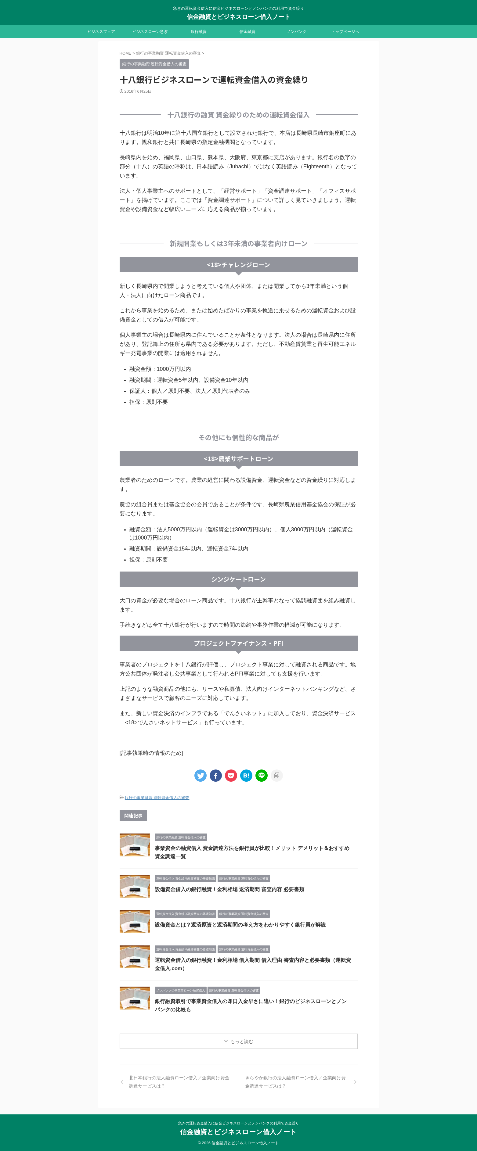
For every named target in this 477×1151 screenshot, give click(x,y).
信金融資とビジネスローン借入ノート (239, 16)
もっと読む (241, 1040)
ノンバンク (296, 31)
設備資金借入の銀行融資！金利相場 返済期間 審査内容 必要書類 (225, 888)
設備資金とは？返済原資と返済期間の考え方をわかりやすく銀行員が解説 (235, 924)
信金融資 (247, 31)
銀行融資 (199, 31)
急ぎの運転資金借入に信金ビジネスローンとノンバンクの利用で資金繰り (238, 1122)
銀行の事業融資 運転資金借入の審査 (157, 797)
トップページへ (345, 31)
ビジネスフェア (101, 31)
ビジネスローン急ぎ (150, 31)
